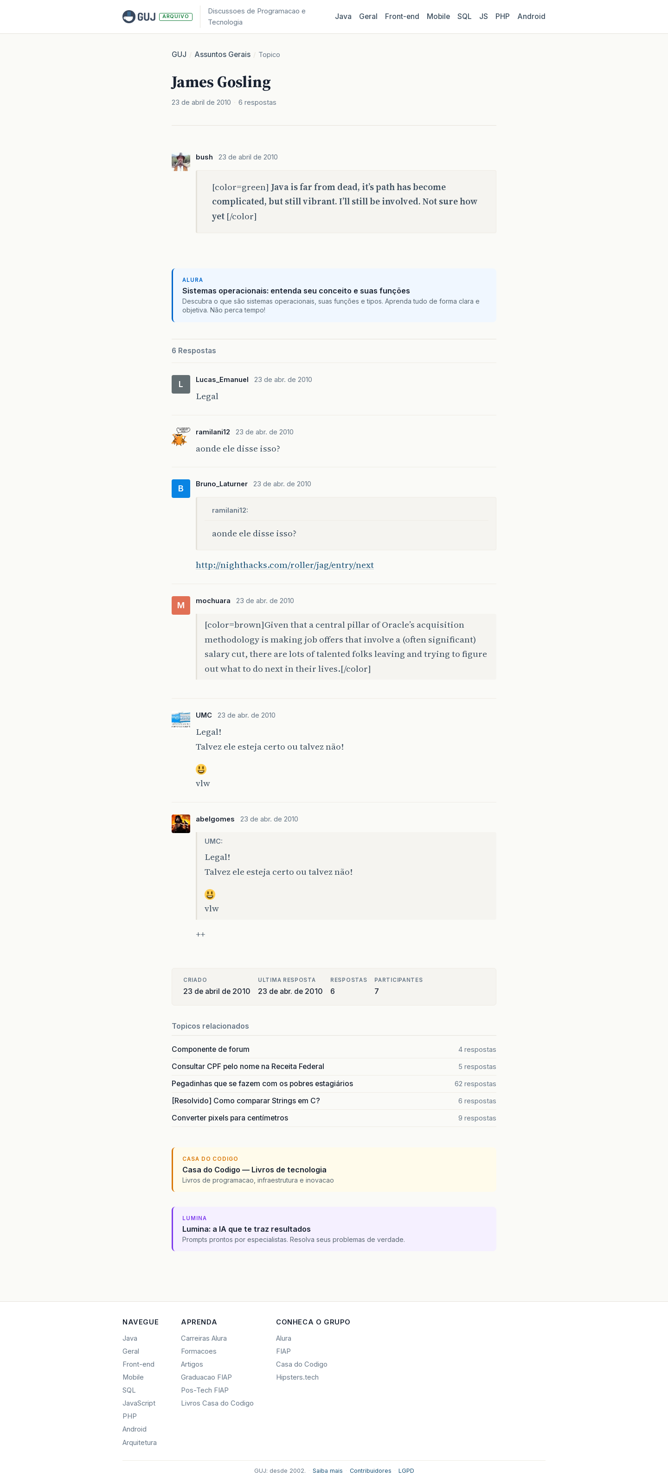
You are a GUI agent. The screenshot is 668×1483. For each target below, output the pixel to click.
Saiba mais (328, 1470)
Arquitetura (139, 1442)
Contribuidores (371, 1470)
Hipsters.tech (297, 1377)
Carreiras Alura (204, 1338)
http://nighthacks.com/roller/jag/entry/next (285, 565)
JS (483, 16)
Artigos (192, 1364)
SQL (464, 16)
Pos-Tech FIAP (205, 1390)
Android (531, 16)
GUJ (179, 54)
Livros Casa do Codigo (217, 1403)
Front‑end (402, 16)
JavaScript (138, 1403)
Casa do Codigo (302, 1364)
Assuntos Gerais (222, 54)
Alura (283, 1338)
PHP (502, 16)
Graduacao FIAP (206, 1377)
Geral (368, 16)
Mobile (438, 16)
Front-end (138, 1364)
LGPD (406, 1470)
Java (343, 16)
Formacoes (199, 1351)
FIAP (283, 1351)
